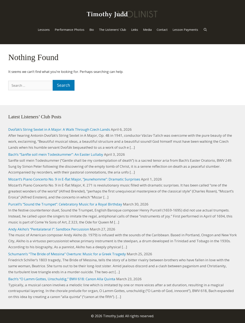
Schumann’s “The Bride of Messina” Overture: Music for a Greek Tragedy (67, 254)
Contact (162, 29)
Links (134, 29)
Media (147, 29)
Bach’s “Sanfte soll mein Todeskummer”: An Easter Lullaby (55, 154)
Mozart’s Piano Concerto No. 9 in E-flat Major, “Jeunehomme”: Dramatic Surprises (74, 179)
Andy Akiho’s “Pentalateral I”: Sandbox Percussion (48, 229)
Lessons (44, 29)
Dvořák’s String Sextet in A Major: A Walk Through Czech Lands (59, 129)
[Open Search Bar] (205, 29)
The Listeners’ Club (112, 29)
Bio (91, 29)
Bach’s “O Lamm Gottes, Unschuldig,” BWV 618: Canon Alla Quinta (61, 279)
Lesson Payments (185, 29)
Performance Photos (69, 29)
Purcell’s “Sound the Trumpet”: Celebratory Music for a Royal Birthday (65, 204)
